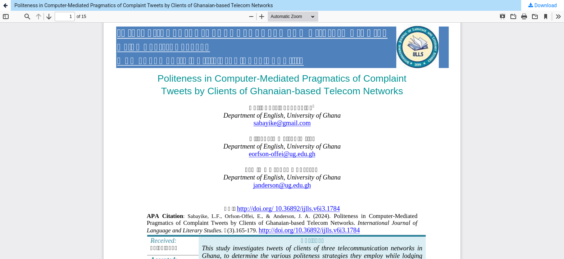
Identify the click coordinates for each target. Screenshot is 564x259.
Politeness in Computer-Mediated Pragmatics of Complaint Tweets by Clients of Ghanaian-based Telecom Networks (143, 5)
